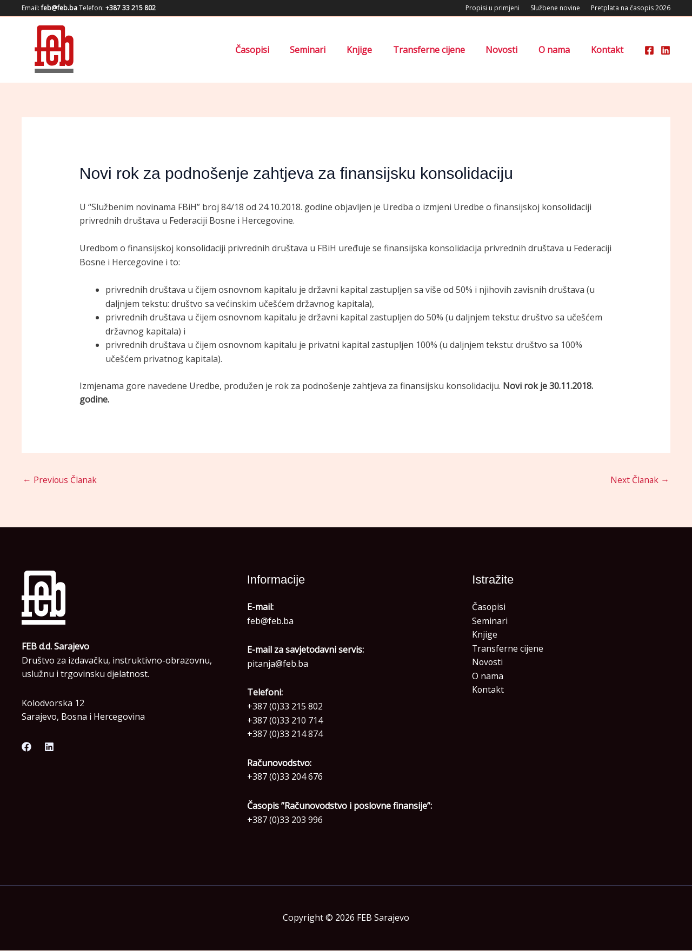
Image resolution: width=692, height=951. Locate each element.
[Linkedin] (665, 50)
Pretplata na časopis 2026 (630, 7)
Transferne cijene (441, 50)
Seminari (327, 50)
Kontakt (609, 50)
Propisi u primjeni (492, 7)
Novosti (511, 50)
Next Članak (639, 480)
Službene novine (555, 7)
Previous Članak (61, 480)
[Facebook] (649, 50)
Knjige (375, 50)
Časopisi (275, 50)
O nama (559, 50)
